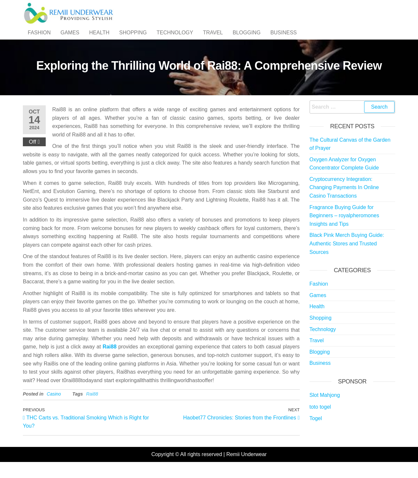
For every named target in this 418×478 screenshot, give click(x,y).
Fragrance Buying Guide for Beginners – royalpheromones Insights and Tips (344, 228)
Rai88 (110, 360)
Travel (213, 39)
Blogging (247, 39)
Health (99, 39)
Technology (174, 39)
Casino (54, 407)
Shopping (133, 39)
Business (283, 39)
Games (69, 39)
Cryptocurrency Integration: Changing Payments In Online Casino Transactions (344, 200)
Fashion (39, 39)
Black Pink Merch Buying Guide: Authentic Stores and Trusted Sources (347, 256)
